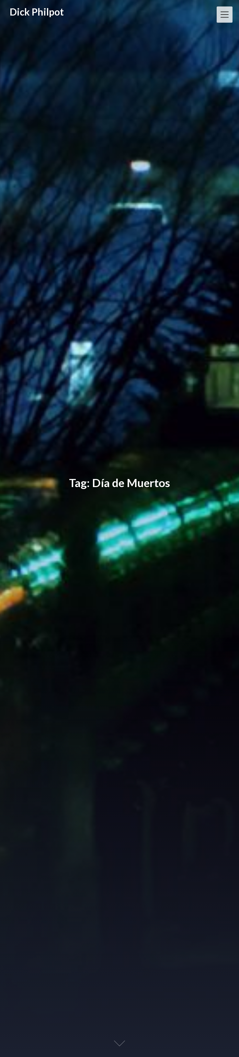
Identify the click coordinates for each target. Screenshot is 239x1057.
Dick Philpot (37, 11)
